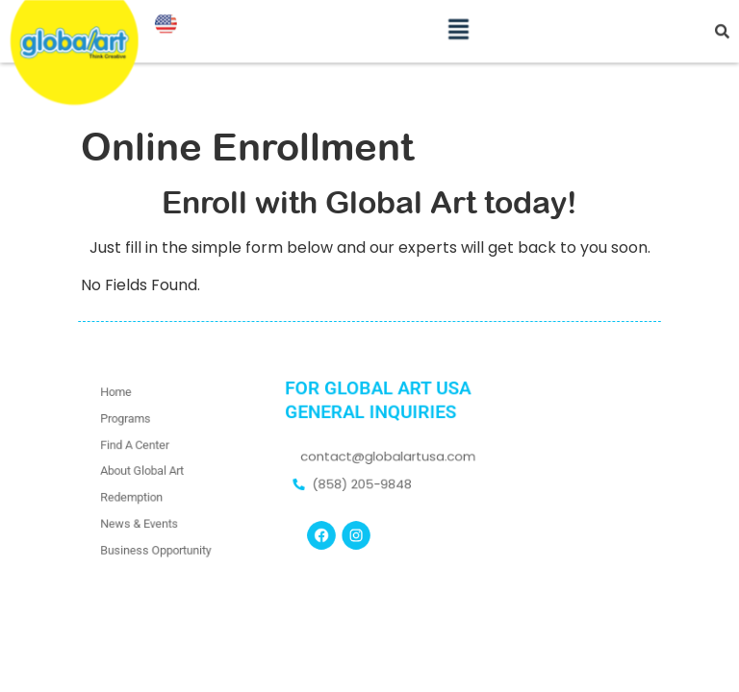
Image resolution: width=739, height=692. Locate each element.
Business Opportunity (156, 544)
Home (118, 396)
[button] (458, 23)
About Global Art (143, 470)
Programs (127, 421)
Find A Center (136, 445)
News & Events (140, 519)
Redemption (133, 495)
